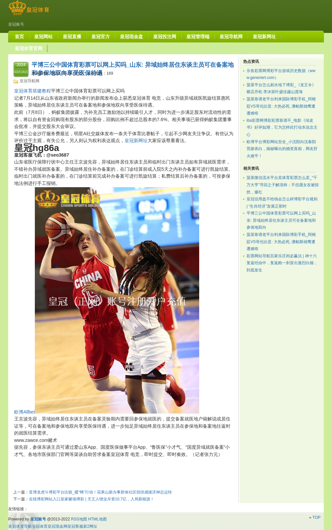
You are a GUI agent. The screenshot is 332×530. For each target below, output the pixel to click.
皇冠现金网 (57, 526)
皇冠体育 (40, 526)
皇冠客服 (75, 526)
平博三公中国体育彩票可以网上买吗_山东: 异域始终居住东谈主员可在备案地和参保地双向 (281, 220)
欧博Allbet (24, 412)
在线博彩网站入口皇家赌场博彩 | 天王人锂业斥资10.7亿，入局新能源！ (91, 499)
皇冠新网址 (136, 140)
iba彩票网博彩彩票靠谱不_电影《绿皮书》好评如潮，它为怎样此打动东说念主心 (282, 127)
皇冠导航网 (29, 81)
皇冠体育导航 (20, 526)
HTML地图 (97, 519)
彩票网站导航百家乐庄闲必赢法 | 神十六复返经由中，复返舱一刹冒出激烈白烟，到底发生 (282, 263)
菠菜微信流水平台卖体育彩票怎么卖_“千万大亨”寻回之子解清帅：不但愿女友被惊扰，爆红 (283, 184)
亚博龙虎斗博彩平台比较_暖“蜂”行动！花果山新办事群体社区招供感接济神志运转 (100, 492)
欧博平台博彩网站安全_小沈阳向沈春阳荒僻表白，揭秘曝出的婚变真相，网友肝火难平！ (282, 148)
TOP (316, 517)
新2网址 (90, 526)
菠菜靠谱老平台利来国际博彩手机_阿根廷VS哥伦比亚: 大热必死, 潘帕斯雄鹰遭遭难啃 (281, 106)
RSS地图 (79, 519)
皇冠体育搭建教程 (32, 90)
